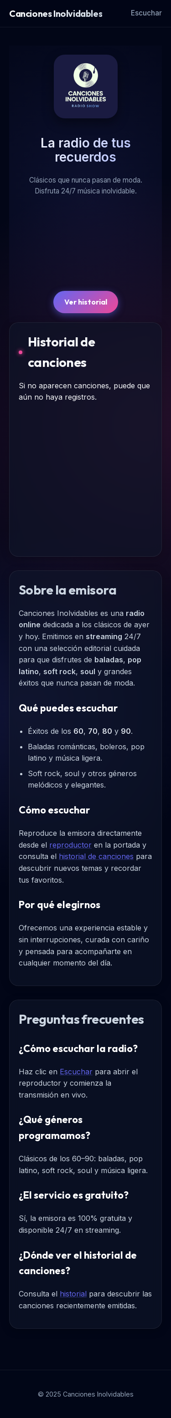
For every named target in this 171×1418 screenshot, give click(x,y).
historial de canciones (96, 856)
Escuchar (146, 13)
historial (73, 1293)
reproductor (70, 844)
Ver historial (85, 301)
